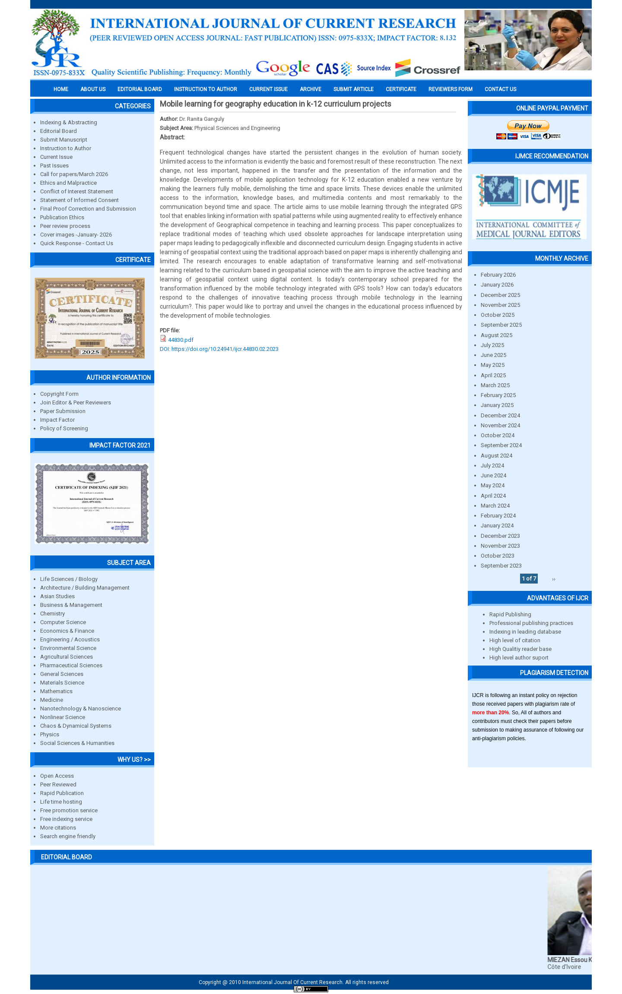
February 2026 (498, 274)
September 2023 (501, 565)
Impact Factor (57, 420)
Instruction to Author (65, 148)
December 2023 (500, 536)
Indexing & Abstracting (68, 122)
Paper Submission (63, 411)
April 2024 (493, 495)
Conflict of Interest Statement (76, 191)
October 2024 (497, 435)
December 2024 (500, 415)
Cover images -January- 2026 (76, 234)
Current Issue (268, 89)
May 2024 (493, 485)
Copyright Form (59, 394)
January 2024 (497, 525)
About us (92, 89)
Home (61, 89)
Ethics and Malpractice (68, 183)
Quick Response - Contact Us (76, 243)
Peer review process (65, 226)
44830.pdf (181, 340)
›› (553, 578)
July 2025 (492, 345)
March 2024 (495, 505)
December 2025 (500, 295)
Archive (310, 89)
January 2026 (497, 284)
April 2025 (493, 375)
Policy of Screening (64, 428)
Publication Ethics (62, 217)
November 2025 (500, 305)
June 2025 (493, 355)
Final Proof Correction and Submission (88, 208)
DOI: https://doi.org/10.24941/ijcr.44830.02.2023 (219, 349)
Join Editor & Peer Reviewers (75, 402)
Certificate (401, 89)
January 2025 (497, 405)
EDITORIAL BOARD (139, 89)
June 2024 (493, 475)
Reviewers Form (450, 89)
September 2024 (501, 445)
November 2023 (500, 546)
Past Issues (54, 165)
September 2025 (501, 325)
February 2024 (498, 515)
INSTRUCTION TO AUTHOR (205, 89)
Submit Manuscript (63, 139)
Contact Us (500, 89)
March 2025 (495, 385)
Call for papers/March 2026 (74, 174)
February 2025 (498, 395)
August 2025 (496, 335)
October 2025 (497, 315)
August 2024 (496, 455)
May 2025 (493, 365)
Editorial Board (58, 131)
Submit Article (353, 89)
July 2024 (492, 465)
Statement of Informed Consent (79, 200)
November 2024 (500, 425)
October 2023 (497, 555)
